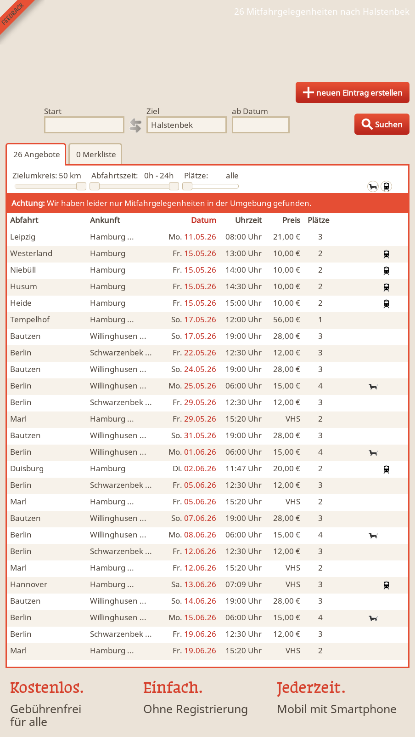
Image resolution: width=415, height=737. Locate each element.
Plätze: (196, 175)
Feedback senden (22, 22)
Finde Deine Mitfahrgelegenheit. (207, 46)
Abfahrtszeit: (114, 175)
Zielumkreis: (34, 175)
